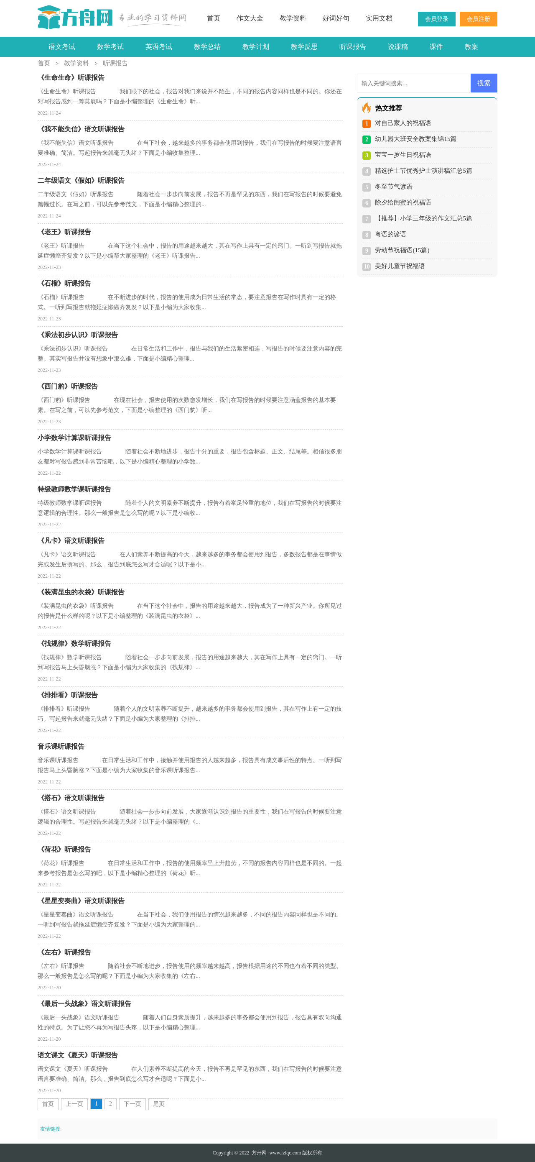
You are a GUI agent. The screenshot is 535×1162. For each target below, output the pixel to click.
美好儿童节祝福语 (400, 266)
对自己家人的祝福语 (403, 123)
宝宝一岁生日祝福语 (403, 154)
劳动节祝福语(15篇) (402, 250)
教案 (471, 46)
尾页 (159, 1104)
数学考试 (110, 46)
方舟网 (259, 1153)
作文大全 (250, 18)
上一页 (74, 1104)
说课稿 (398, 46)
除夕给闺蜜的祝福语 (403, 202)
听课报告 (352, 46)
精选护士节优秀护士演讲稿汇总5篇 (423, 170)
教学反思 (304, 46)
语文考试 (61, 46)
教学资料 (293, 18)
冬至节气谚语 (394, 186)
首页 (213, 18)
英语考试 (158, 46)
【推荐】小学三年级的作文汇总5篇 (423, 218)
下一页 (132, 1104)
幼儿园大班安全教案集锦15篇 (415, 139)
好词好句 (336, 18)
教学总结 (207, 46)
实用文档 (379, 18)
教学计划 (255, 46)
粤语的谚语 (390, 234)
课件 (436, 46)
